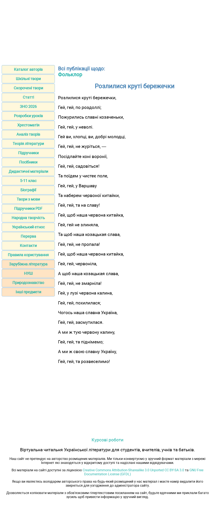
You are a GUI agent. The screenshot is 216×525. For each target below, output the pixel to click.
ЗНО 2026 (28, 106)
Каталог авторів (28, 69)
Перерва (28, 236)
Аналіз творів (28, 134)
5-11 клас (28, 180)
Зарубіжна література (28, 264)
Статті (28, 97)
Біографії (28, 190)
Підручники (28, 153)
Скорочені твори (28, 88)
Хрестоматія (28, 125)
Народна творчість (28, 218)
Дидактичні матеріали (28, 171)
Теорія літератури (28, 143)
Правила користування (28, 255)
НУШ (28, 273)
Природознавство (28, 282)
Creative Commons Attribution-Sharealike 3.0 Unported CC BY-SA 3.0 (133, 470)
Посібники (28, 162)
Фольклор (70, 75)
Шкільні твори (28, 78)
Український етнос (28, 227)
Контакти (28, 245)
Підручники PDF (28, 208)
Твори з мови (28, 199)
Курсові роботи (107, 439)
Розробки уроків (28, 116)
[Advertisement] (108, 31)
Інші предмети (28, 292)
